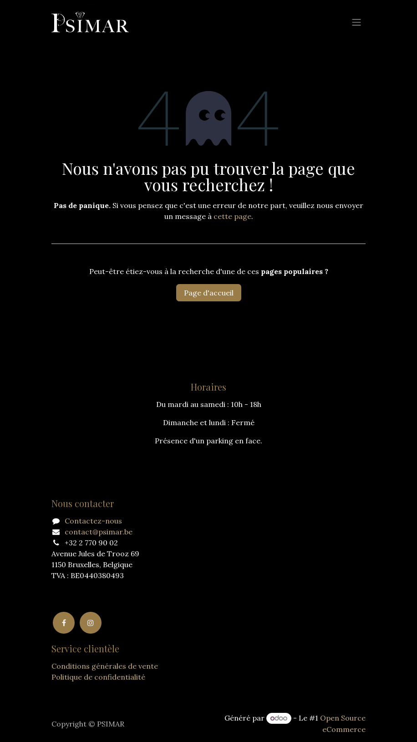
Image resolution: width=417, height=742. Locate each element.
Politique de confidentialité (98, 676)
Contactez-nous (93, 520)
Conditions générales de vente (104, 666)
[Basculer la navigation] (356, 21)
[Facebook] (64, 623)
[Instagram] (91, 623)
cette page (232, 216)
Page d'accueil (209, 292)
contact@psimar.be (98, 531)
